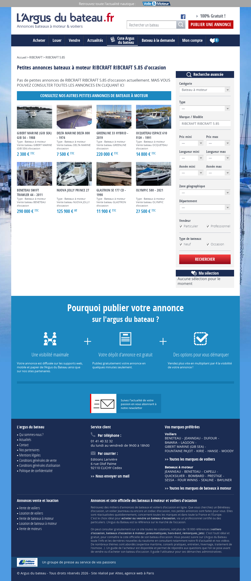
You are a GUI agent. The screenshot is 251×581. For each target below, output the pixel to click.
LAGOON (187, 442)
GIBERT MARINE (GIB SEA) (184, 447)
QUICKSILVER (175, 476)
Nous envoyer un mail (112, 476)
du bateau (122, 40)
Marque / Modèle (191, 117)
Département (188, 201)
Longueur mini (189, 151)
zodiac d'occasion (159, 511)
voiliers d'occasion (164, 507)
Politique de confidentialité (36, 470)
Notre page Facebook (183, 16)
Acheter (39, 40)
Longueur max (216, 151)
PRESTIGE (215, 476)
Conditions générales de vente (38, 460)
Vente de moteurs (30, 528)
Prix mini (185, 137)
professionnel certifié (198, 518)
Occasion (215, 244)
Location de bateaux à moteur (38, 523)
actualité (206, 540)
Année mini (187, 166)
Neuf (185, 244)
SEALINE (207, 480)
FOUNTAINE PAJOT (179, 451)
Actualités (95, 40)
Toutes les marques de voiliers (192, 459)
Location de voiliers (31, 513)
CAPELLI (210, 472)
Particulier (188, 226)
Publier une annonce (211, 24)
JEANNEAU (192, 438)
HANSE (213, 451)
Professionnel (218, 226)
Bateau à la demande (158, 40)
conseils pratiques (174, 544)
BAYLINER (224, 480)
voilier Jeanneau (119, 511)
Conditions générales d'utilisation (39, 465)
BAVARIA (171, 442)
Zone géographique (192, 186)
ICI (122, 85)
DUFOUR (210, 438)
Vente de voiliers (29, 507)
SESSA (169, 480)
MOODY (228, 451)
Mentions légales (29, 455)
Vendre (74, 40)
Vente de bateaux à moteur (36, 518)
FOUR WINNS (188, 480)
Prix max (212, 137)
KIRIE (200, 451)
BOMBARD (196, 476)
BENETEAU (173, 438)
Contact (24, 444)
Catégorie (185, 83)
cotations (164, 529)
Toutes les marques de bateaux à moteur (200, 488)
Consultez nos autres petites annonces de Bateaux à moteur (94, 95)
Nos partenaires (29, 449)
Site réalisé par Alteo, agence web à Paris (122, 573)
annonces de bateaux (135, 507)
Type (182, 102)
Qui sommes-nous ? (31, 434)
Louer (57, 40)
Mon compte (192, 40)
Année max (214, 166)
